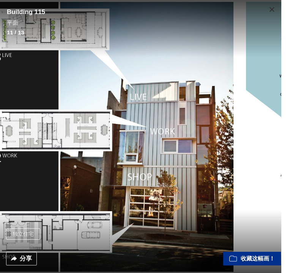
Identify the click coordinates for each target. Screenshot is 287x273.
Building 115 (26, 12)
